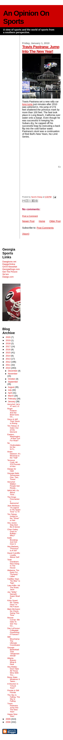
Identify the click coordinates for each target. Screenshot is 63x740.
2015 (8, 352)
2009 (8, 719)
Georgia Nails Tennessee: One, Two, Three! (13, 476)
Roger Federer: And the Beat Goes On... (13, 413)
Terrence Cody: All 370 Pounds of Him (13, 463)
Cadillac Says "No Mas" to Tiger (13, 581)
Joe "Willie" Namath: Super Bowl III (13, 595)
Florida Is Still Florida (13, 691)
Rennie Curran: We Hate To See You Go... (13, 622)
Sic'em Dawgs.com (8, 275)
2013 (8, 359)
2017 (8, 346)
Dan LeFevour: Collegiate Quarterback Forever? (13, 631)
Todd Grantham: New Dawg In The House (13, 564)
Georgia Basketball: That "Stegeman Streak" (13, 652)
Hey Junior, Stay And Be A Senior (13, 525)
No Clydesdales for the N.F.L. (13, 446)
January (12, 401)
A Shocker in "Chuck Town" (12, 686)
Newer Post (28, 221)
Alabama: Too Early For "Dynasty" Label (13, 573)
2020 (8, 337)
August (11, 387)
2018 (8, 343)
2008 (8, 722)
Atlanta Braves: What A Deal (11, 661)
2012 (8, 362)
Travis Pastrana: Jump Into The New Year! (40, 49)
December (13, 371)
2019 (8, 340)
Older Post (55, 221)
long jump (27, 104)
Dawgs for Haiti (11, 470)
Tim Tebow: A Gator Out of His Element (13, 429)
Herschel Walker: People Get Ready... (13, 485)
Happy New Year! (12, 715)
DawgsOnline (8, 264)
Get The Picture (9, 271)
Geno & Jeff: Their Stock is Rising (13, 421)
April (10, 393)
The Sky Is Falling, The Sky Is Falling (13, 698)
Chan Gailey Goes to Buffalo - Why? (12, 532)
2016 (8, 349)
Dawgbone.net (9, 261)
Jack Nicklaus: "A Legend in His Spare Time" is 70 (13, 509)
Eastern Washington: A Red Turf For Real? (13, 437)
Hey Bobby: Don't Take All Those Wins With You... (13, 671)
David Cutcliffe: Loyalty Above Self (13, 555)
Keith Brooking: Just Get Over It (12, 541)
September (13, 382)
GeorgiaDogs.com (11, 269)
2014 (8, 355)
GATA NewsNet (9, 266)
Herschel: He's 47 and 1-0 (13, 405)
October (12, 379)
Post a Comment (30, 216)
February (12, 399)
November (12, 374)
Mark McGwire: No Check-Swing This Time (13, 612)
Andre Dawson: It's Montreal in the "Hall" (13, 455)
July (10, 390)
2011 (8, 365)
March (11, 396)
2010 (8, 368)
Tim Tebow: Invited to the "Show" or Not (13, 517)
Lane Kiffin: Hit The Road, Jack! (13, 587)
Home (42, 221)
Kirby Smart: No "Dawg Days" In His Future (13, 603)
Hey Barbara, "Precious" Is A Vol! (13, 548)
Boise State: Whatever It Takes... (13, 679)
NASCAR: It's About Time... (13, 492)
